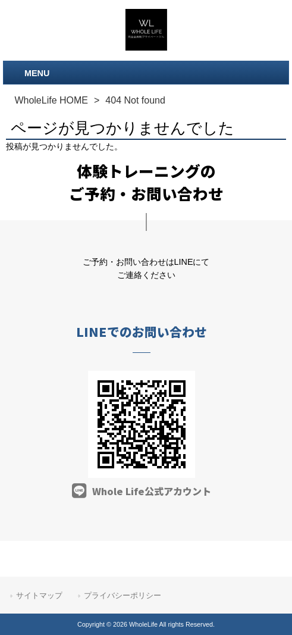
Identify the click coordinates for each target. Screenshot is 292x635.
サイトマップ (39, 595)
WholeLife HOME (51, 100)
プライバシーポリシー (122, 595)
